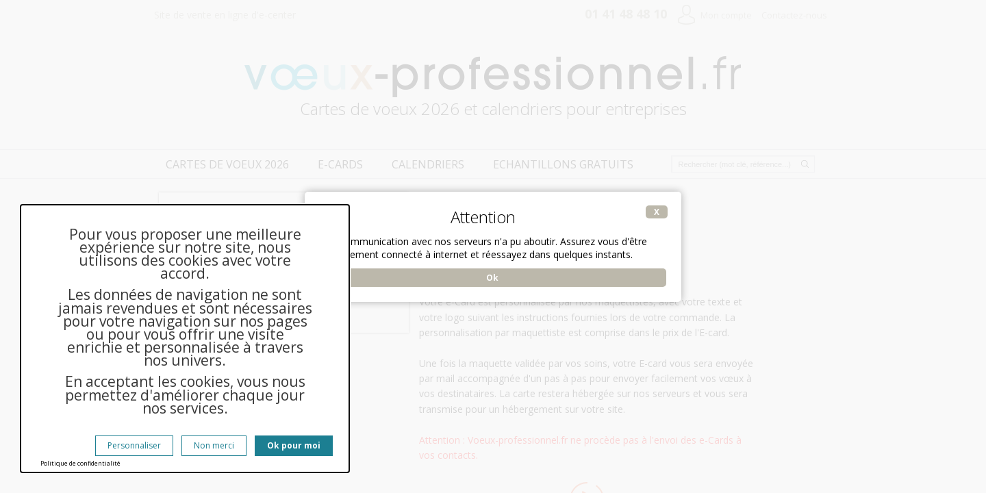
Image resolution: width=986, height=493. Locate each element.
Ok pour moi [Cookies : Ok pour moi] (293, 445)
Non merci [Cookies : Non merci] (214, 445)
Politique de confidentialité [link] (80, 463)
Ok (492, 277)
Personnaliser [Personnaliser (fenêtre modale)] (134, 445)
